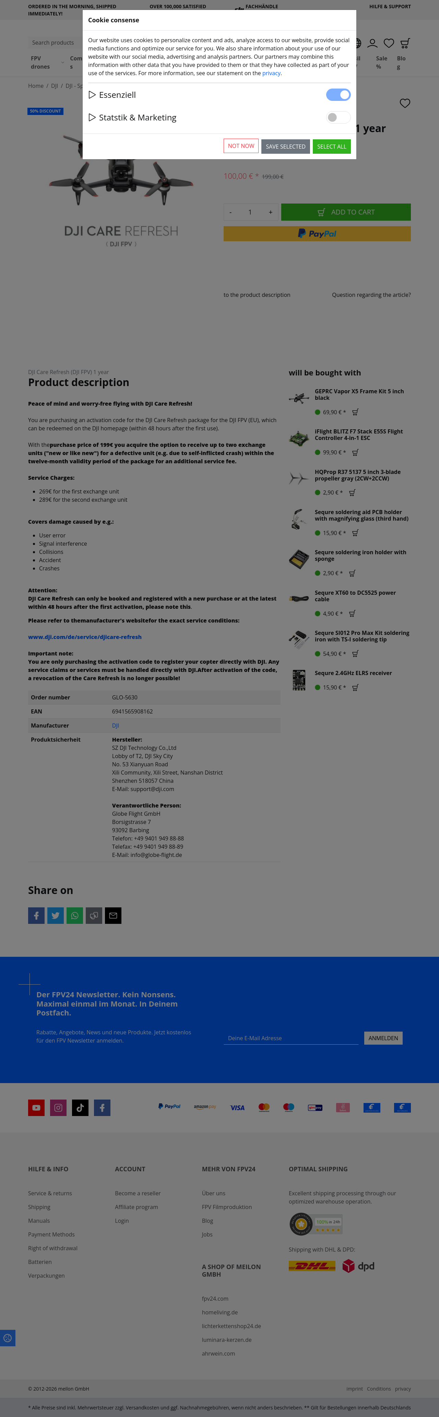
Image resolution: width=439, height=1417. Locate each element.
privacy (271, 73)
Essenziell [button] (112, 94)
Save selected (286, 146)
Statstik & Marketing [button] (132, 117)
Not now (241, 146)
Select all (331, 146)
